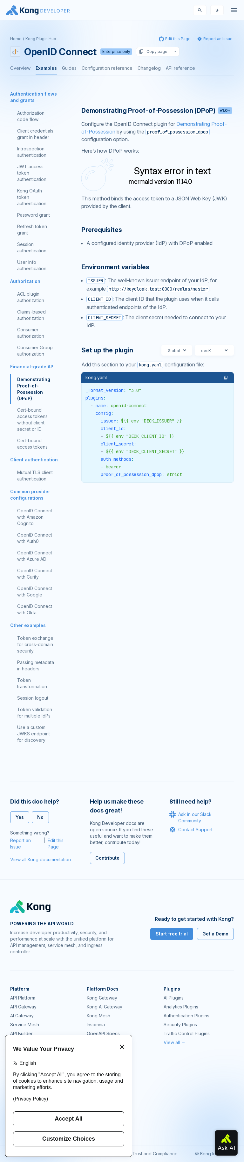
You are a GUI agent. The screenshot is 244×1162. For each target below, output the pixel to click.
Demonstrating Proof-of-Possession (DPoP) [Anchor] (156, 110)
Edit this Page (56, 843)
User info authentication (31, 265)
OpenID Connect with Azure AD (34, 556)
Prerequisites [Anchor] (101, 230)
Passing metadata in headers (35, 665)
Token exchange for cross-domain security (35, 644)
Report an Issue (20, 843)
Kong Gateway (102, 997)
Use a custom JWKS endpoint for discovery (33, 734)
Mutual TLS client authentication (35, 475)
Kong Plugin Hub (40, 38)
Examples (46, 68)
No (40, 817)
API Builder (21, 1033)
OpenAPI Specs (103, 1033)
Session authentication (31, 247)
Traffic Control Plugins (187, 1033)
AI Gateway (22, 1015)
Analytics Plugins (181, 1006)
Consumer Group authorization (35, 351)
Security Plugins (180, 1024)
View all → (175, 1042)
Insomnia (96, 1024)
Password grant (33, 215)
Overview (20, 68)
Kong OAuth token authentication (31, 197)
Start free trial (172, 933)
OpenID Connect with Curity (34, 574)
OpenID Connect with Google (34, 591)
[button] (226, 377)
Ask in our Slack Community (190, 817)
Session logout (32, 698)
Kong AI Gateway (104, 1006)
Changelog (149, 68)
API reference (180, 68)
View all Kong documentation (40, 859)
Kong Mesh (98, 1015)
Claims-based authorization (31, 315)
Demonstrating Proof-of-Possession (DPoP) (33, 389)
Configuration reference (107, 68)
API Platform (22, 997)
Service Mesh (24, 1024)
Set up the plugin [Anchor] (107, 350)
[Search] (200, 10)
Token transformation (32, 683)
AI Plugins (174, 997)
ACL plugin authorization (30, 297)
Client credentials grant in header (35, 134)
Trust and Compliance (155, 1153)
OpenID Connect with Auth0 (34, 538)
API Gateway (23, 1006)
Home (16, 38)
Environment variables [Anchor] (115, 267)
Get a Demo (215, 933)
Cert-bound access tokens (32, 444)
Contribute (107, 858)
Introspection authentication (31, 152)
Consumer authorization (30, 333)
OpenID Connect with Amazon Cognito (34, 517)
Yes (20, 817)
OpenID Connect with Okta (34, 609)
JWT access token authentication (31, 173)
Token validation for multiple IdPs (34, 712)
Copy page (153, 51)
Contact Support (191, 829)
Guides (69, 68)
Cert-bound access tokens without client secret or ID (32, 419)
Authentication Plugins (186, 1015)
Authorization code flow (30, 116)
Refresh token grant (32, 229)
